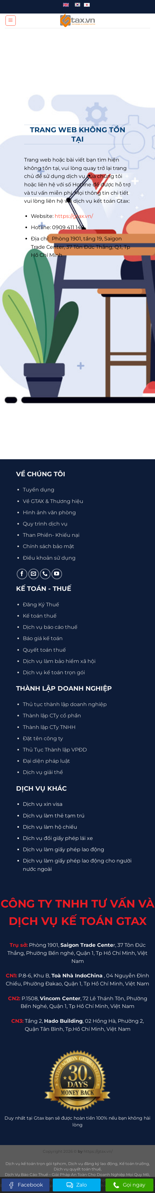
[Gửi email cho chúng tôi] (33, 574)
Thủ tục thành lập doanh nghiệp (65, 704)
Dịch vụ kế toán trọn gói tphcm (35, 1163)
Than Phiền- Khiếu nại (51, 535)
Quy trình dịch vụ (45, 524)
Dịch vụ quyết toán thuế (77, 1169)
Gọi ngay (129, 1185)
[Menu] (10, 20)
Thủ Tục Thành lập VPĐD (55, 750)
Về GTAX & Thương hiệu (53, 501)
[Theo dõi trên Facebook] (22, 574)
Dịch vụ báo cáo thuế (50, 627)
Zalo (77, 1185)
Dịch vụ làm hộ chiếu (50, 827)
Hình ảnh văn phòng (49, 512)
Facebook (25, 1185)
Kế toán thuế (40, 616)
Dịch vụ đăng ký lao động (92, 1163)
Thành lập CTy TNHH (49, 727)
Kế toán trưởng (134, 1163)
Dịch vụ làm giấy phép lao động (63, 849)
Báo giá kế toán (43, 638)
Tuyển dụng (38, 490)
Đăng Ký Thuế (41, 604)
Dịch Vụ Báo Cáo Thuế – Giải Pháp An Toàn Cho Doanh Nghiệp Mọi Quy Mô (77, 1174)
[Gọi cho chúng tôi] (45, 574)
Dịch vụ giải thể (43, 772)
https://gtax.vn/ (74, 216)
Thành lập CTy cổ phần (52, 716)
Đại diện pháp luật (46, 761)
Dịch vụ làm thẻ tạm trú (54, 816)
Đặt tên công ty (43, 738)
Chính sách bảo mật (48, 546)
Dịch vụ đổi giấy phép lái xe (58, 838)
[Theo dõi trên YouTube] (56, 574)
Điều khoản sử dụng (49, 558)
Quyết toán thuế (44, 650)
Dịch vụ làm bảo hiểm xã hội (59, 661)
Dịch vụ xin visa (42, 804)
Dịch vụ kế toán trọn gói (54, 672)
